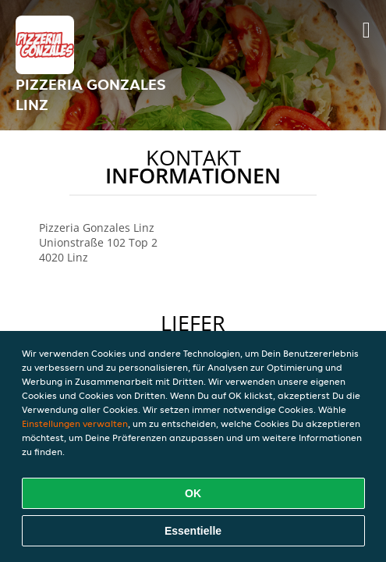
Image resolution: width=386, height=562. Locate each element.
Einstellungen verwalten (75, 423)
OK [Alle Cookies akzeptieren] (193, 493)
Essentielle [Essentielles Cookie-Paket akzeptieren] (193, 531)
